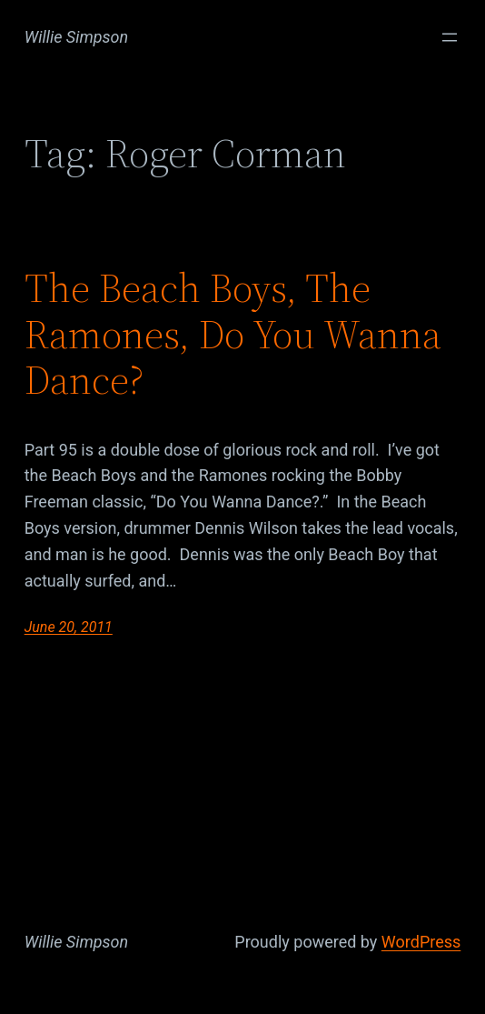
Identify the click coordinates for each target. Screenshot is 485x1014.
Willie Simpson (77, 36)
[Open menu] (449, 37)
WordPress (420, 941)
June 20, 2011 (69, 627)
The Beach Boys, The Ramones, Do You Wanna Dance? (233, 335)
